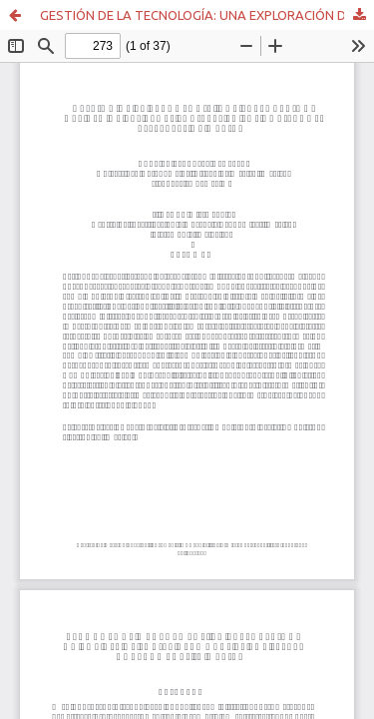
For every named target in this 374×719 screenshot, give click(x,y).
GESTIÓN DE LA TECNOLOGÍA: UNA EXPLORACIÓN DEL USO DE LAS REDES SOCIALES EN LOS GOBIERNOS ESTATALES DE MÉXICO (207, 15)
